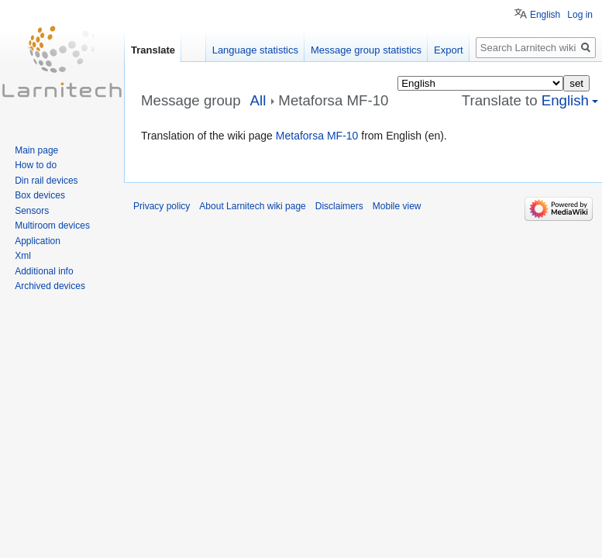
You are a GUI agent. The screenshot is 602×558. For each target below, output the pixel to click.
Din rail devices (46, 180)
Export (448, 50)
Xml (23, 255)
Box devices (40, 195)
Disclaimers (339, 206)
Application (37, 241)
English (545, 14)
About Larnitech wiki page (252, 206)
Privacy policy (161, 206)
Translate (153, 50)
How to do (36, 165)
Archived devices (50, 286)
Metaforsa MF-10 (317, 135)
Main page (36, 150)
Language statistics (255, 50)
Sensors (32, 210)
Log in (580, 14)
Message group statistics (366, 50)
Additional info (44, 271)
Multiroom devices (52, 225)
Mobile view (397, 206)
